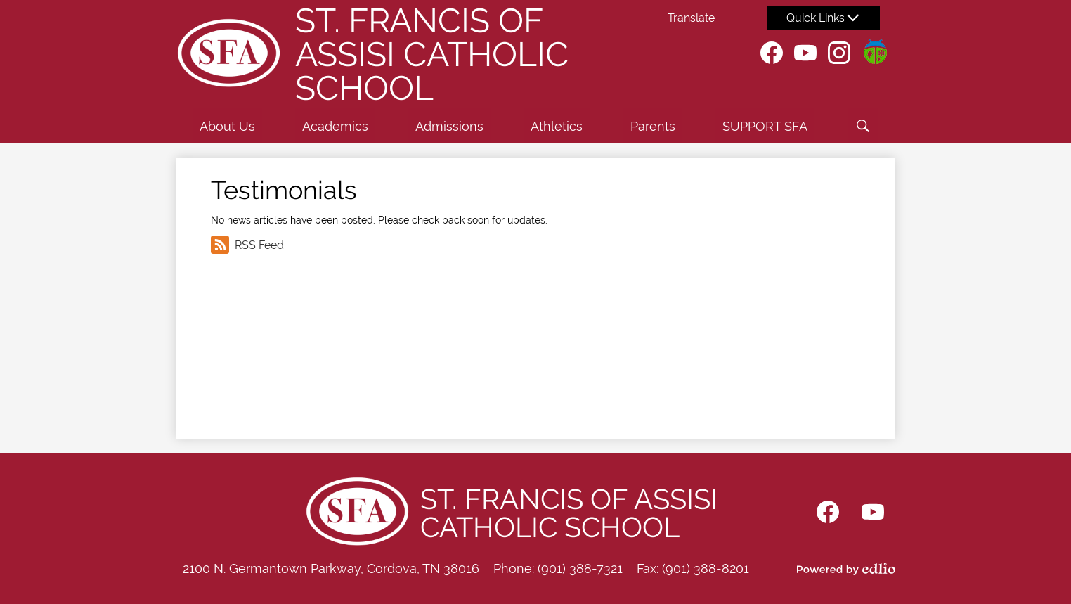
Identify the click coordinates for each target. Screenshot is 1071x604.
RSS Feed (247, 245)
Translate (691, 18)
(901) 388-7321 (580, 568)
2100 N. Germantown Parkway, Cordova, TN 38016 (331, 568)
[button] (227, 125)
